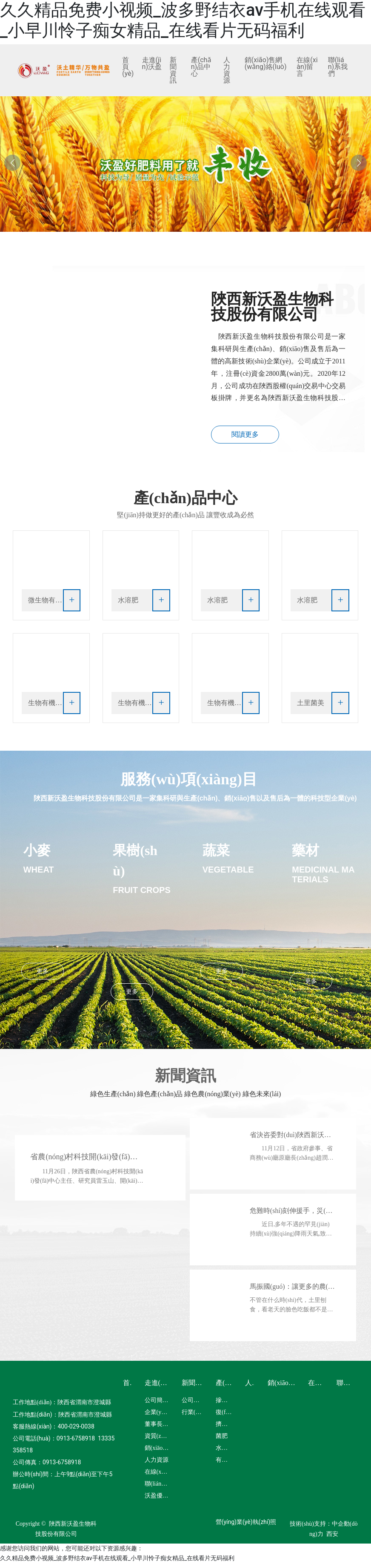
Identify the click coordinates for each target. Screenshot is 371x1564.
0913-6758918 (76, 1439)
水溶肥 (128, 601)
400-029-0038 (75, 1427)
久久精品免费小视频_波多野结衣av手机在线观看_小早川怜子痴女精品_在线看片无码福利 (182, 20)
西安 (332, 1535)
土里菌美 (310, 703)
